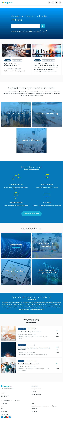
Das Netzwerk (35, 386)
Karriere (3, 406)
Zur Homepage (13, 2)
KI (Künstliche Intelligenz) (25, 31)
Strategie (44, 31)
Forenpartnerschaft (36, 389)
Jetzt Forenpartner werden (31, 214)
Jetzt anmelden (30, 299)
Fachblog (34, 391)
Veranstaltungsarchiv (36, 394)
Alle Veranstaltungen (31, 322)
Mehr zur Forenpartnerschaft (31, 169)
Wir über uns (4, 403)
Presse (2, 408)
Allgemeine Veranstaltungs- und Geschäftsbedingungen (44, 406)
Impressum (34, 408)
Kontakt (33, 403)
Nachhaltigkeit (4, 411)
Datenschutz (34, 411)
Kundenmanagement (36, 31)
